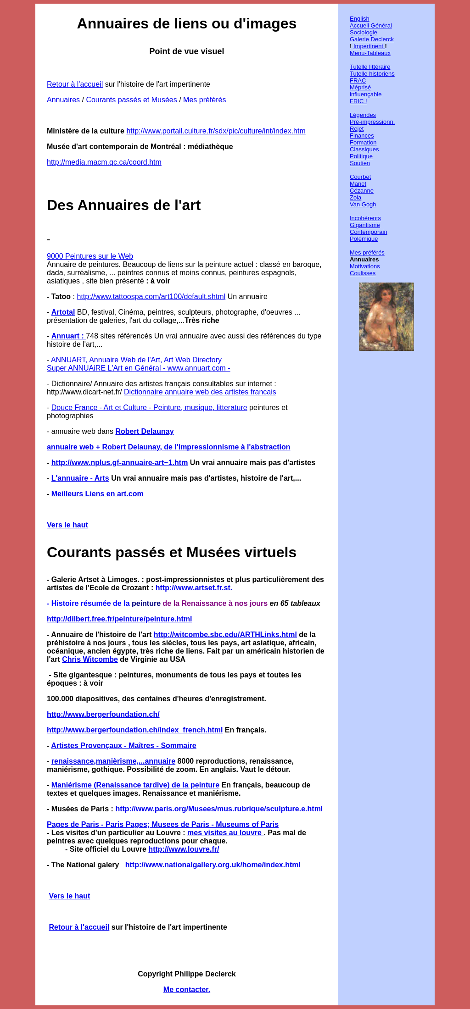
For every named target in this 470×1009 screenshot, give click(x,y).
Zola (355, 197)
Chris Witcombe (90, 659)
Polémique (364, 238)
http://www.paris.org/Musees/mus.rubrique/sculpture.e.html (219, 809)
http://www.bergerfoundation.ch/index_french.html (135, 730)
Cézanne (362, 190)
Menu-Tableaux (370, 53)
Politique (361, 156)
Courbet (360, 176)
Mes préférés (204, 100)
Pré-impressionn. (372, 121)
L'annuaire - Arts (80, 478)
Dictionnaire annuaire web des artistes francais (200, 392)
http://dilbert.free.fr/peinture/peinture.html (119, 619)
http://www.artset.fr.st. (194, 588)
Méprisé (360, 87)
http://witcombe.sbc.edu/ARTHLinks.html (225, 634)
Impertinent (369, 46)
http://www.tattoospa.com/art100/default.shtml (151, 296)
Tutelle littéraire (370, 66)
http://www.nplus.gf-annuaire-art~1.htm (119, 462)
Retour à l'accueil (75, 84)
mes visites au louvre (225, 833)
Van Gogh (363, 204)
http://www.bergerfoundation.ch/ (103, 714)
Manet (358, 183)
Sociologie (363, 32)
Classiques (364, 149)
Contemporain (368, 231)
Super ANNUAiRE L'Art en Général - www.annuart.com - (138, 368)
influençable (365, 94)
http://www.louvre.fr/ (183, 849)
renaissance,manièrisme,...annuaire (113, 761)
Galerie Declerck (372, 39)
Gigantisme (365, 225)
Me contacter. (186, 989)
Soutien (360, 163)
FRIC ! (358, 101)
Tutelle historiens (372, 73)
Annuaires (63, 100)
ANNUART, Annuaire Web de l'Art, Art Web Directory (136, 360)
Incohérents (365, 218)
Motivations (365, 266)
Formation (363, 142)
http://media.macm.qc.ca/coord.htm (104, 162)
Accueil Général (371, 25)
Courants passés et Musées (131, 100)
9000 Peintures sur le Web (90, 256)
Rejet (357, 128)
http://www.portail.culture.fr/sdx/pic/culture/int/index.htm (215, 131)
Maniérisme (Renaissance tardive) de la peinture (135, 785)
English (359, 18)
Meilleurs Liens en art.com (97, 494)
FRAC (358, 80)
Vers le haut (67, 525)
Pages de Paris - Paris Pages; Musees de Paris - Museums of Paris (163, 824)
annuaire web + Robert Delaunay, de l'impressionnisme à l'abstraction (169, 447)
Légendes (363, 114)
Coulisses (362, 273)
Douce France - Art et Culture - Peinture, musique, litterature (149, 407)
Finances (362, 135)
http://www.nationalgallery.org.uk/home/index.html (213, 865)
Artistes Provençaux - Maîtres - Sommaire (123, 745)
